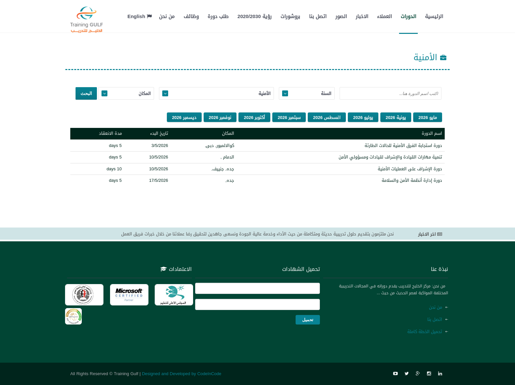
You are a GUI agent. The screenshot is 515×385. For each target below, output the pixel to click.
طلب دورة (218, 16)
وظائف (191, 16)
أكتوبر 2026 (254, 117)
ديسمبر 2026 (184, 117)
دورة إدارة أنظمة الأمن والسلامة (412, 180)
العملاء (384, 16)
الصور (341, 16)
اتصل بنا (317, 16)
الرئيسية (434, 16)
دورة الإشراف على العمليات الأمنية (410, 169)
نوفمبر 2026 (220, 117)
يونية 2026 (396, 117)
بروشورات (290, 16)
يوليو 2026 (363, 117)
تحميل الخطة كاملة (424, 331)
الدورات (408, 16)
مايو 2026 (427, 117)
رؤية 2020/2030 (254, 16)
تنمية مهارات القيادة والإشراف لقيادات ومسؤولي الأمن (390, 157)
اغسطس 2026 (327, 117)
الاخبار (362, 16)
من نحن (167, 16)
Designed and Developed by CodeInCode (181, 374)
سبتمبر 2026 (289, 117)
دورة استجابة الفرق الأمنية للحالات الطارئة (403, 145)
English (139, 16)
